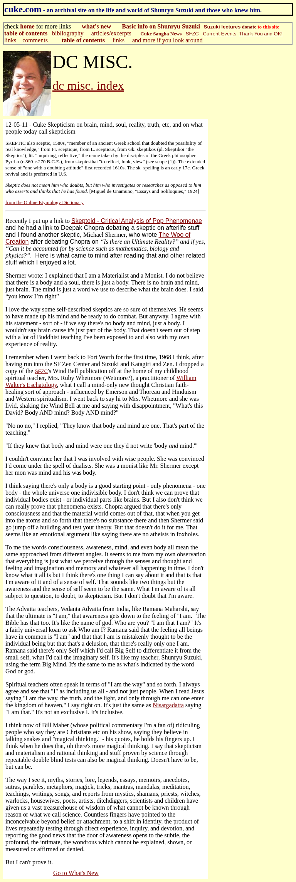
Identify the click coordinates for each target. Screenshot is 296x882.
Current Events (220, 34)
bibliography (68, 33)
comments (35, 40)
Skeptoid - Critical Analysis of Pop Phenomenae (136, 221)
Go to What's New (76, 873)
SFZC (192, 34)
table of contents (25, 33)
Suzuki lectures (222, 27)
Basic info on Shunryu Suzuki (161, 26)
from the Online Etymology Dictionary (44, 202)
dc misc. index (88, 85)
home (27, 26)
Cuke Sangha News (161, 34)
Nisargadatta (168, 705)
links (10, 40)
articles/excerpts (111, 33)
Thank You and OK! (261, 34)
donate (249, 27)
